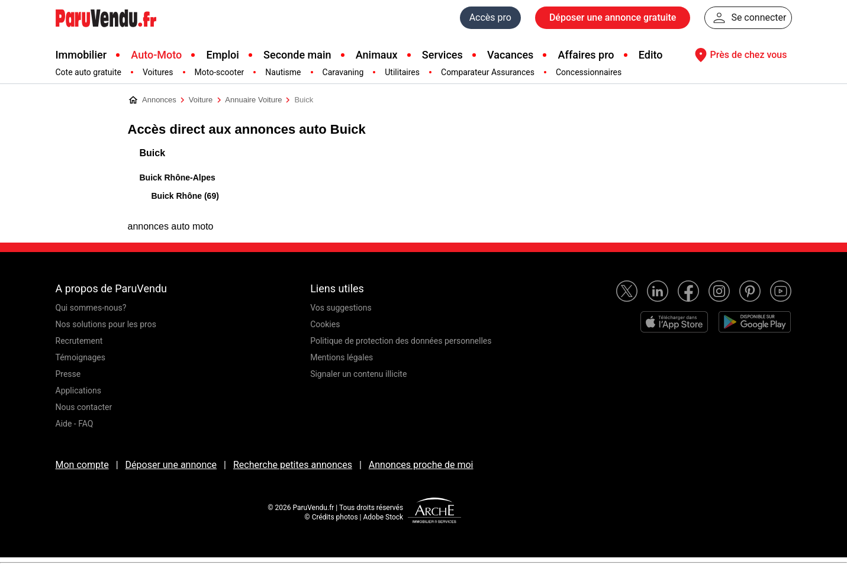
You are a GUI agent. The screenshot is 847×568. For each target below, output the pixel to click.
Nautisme (283, 72)
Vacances (510, 55)
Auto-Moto (156, 55)
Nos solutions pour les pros (106, 324)
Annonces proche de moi (421, 464)
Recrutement (79, 341)
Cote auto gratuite (88, 72)
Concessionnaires (588, 72)
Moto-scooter (219, 72)
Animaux (377, 55)
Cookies (325, 324)
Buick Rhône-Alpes (177, 177)
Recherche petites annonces (292, 464)
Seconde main (297, 55)
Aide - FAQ (75, 423)
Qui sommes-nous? (91, 307)
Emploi (222, 55)
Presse (68, 374)
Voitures (158, 72)
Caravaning (343, 72)
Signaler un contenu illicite (358, 374)
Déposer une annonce (171, 464)
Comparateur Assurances (487, 72)
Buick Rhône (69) (185, 196)
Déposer (612, 18)
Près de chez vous (739, 55)
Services (442, 55)
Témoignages (81, 357)
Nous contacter (84, 407)
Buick (153, 153)
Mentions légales (341, 357)
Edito (651, 55)
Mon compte (82, 464)
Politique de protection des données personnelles (400, 341)
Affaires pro (586, 55)
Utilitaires (402, 72)
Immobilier (81, 55)
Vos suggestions (341, 307)
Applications (79, 390)
